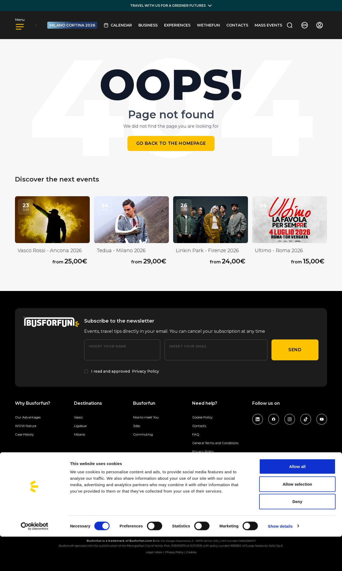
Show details (280, 560)
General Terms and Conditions (215, 443)
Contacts (237, 25)
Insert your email (188, 346)
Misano (79, 434)
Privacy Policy (145, 371)
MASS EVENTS (268, 25)
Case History (24, 434)
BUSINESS (148, 25)
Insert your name (107, 346)
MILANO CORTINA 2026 (72, 25)
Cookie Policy (202, 417)
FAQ (195, 434)
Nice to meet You (146, 417)
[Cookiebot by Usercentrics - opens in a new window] (34, 561)
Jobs (136, 426)
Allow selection (297, 518)
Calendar (118, 25)
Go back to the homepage (171, 143)
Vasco (78, 417)
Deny (297, 536)
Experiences (177, 25)
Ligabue (80, 426)
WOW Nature (25, 426)
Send (295, 349)
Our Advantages (28, 417)
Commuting (143, 434)
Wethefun (208, 25)
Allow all (297, 500)
